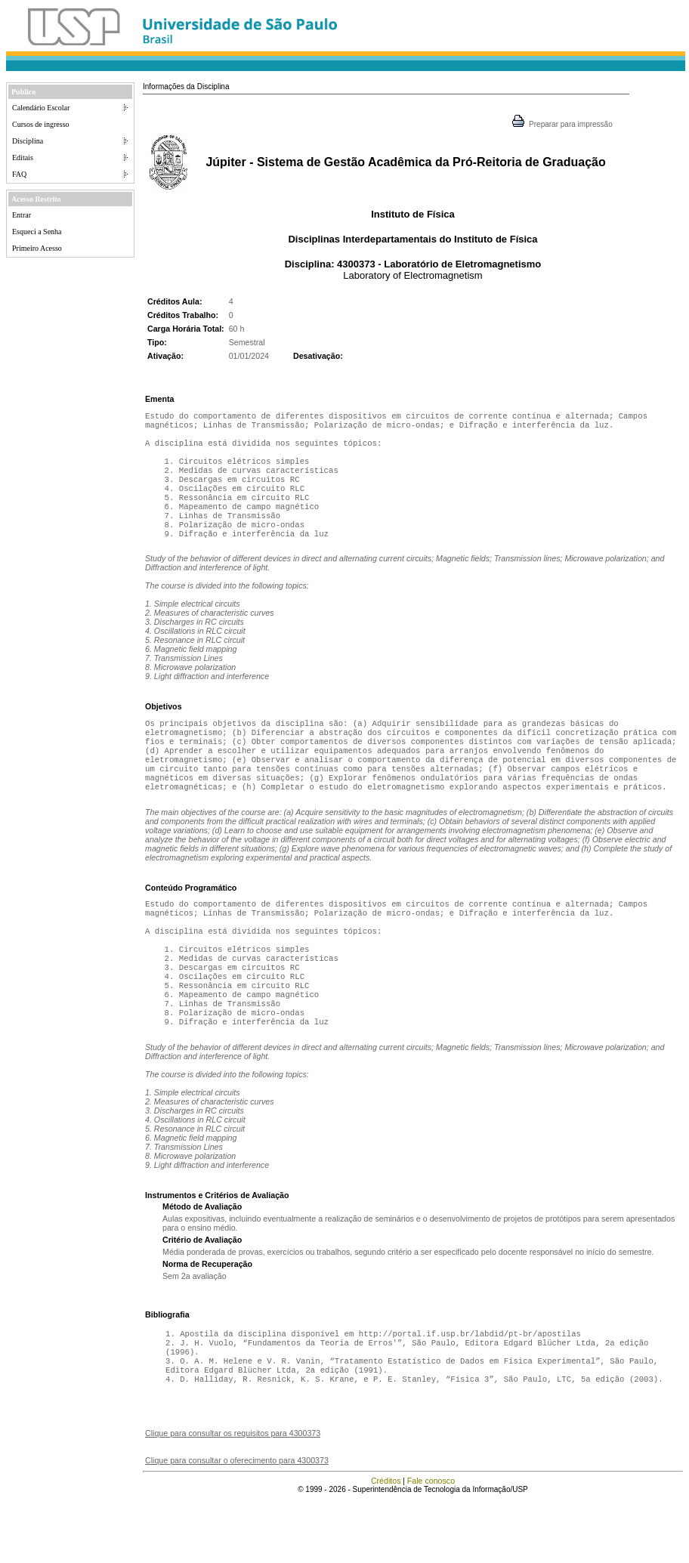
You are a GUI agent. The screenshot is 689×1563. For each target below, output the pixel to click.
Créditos (386, 1544)
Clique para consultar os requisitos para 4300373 (232, 1496)
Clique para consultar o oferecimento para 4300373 (237, 1523)
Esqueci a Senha (37, 231)
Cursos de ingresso (41, 124)
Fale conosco (431, 1544)
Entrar (21, 215)
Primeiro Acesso (37, 248)
